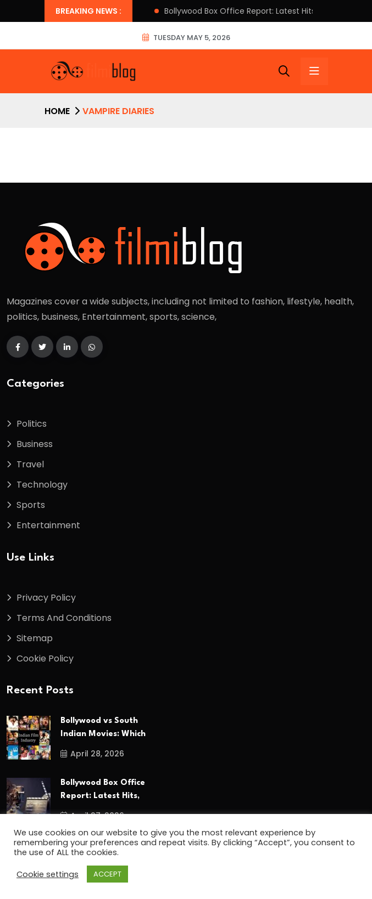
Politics (31, 423)
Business (34, 444)
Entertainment (48, 525)
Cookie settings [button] (47, 874)
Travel (30, 464)
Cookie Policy (45, 658)
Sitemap (34, 638)
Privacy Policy (46, 597)
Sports (30, 505)
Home (57, 111)
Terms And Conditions (64, 618)
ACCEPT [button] (107, 874)
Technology (42, 484)
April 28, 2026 (92, 753)
